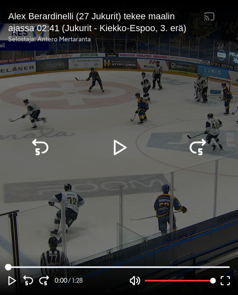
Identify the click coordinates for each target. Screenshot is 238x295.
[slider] (8, 267)
